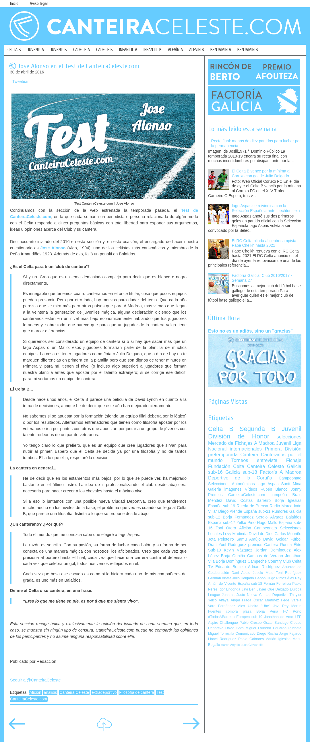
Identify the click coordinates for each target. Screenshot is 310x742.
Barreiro (264, 500)
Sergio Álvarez (269, 517)
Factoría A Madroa (280, 472)
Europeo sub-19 (249, 617)
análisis (50, 692)
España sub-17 (221, 522)
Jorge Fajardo (290, 634)
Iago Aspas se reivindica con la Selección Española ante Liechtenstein (266, 208)
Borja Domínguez (231, 561)
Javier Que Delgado (272, 589)
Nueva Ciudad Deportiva (267, 595)
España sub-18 (250, 584)
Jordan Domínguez (272, 550)
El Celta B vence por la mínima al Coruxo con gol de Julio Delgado (261, 173)
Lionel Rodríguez (222, 639)
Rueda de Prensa (252, 506)
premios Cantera (263, 545)
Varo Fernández (221, 606)
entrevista (267, 460)
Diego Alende (230, 511)
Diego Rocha (267, 634)
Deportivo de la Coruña (240, 478)
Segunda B (258, 428)
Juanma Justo (233, 595)
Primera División (283, 449)
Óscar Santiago (275, 623)
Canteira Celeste (74, 692)
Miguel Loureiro (258, 628)
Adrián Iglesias (278, 639)
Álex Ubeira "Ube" (254, 606)
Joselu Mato (263, 573)
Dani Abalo (241, 573)
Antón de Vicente (222, 584)
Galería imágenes (225, 489)
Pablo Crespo (250, 623)
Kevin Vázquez (238, 550)
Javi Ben (248, 589)
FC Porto (292, 611)
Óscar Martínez (266, 600)
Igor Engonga (229, 589)
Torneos (239, 460)
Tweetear (20, 81)
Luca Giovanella (252, 644)
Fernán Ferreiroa (277, 584)
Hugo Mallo (267, 522)
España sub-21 (256, 511)
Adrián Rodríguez (264, 567)
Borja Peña (267, 611)
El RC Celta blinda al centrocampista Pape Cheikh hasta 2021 (264, 243)
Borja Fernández (238, 517)
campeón (279, 495)
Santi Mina (291, 484)
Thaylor (295, 595)
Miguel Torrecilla (221, 634)
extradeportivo (104, 692)
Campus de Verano (265, 556)
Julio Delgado (243, 578)
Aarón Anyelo (230, 644)
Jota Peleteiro (221, 539)
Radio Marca (281, 506)
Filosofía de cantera (136, 692)
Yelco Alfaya (218, 600)
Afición (35, 692)
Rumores (280, 511)
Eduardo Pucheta (287, 628)
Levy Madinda (235, 534)
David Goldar (275, 539)
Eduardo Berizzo (230, 567)
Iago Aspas (268, 484)
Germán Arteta (219, 578)
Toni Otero (226, 528)
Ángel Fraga (241, 600)
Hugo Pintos (276, 578)
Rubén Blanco (273, 489)
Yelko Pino (246, 522)
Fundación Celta (226, 466)
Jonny (296, 489)
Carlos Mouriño (287, 534)
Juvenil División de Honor (254, 432)
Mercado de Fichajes (230, 443)
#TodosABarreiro (221, 617)
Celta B (220, 428)
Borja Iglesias (288, 500)
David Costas (239, 500)
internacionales (246, 449)
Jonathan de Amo (278, 617)
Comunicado (245, 634)
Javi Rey (280, 606)
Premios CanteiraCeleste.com (236, 495)
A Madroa (264, 443)
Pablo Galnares (251, 639)
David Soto (234, 628)
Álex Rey (294, 578)
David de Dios (261, 534)
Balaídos (293, 517)
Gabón (260, 578)
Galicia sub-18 (241, 472)
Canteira (249, 454)
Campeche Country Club (269, 561)
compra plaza (238, 611)
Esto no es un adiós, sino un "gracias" (250, 330)
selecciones (289, 437)
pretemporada (223, 454)
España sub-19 (221, 506)
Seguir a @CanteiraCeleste (35, 680)
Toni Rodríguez (288, 573)
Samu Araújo (249, 539)
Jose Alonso (53, 248)
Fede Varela (291, 600)
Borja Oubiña (233, 556)
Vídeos (251, 489)
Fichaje (293, 460)
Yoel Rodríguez (232, 545)
